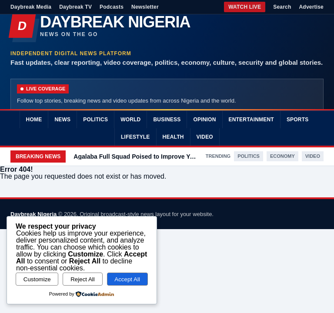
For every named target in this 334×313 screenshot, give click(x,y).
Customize (37, 279)
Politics (95, 120)
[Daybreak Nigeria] (167, 26)
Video (205, 137)
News (62, 120)
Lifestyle (135, 137)
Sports (298, 120)
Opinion (204, 120)
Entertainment (251, 120)
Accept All (127, 279)
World (130, 120)
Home (34, 120)
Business (166, 120)
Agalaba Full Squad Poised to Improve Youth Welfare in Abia (135, 156)
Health (173, 137)
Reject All (82, 279)
